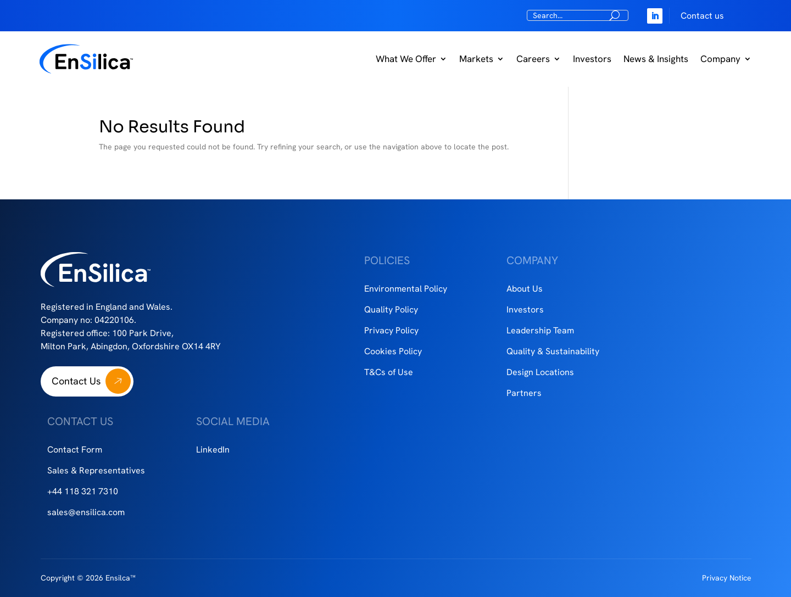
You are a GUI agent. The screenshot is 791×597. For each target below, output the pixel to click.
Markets (476, 59)
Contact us (702, 15)
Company (720, 59)
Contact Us (76, 381)
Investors (592, 59)
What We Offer (406, 59)
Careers (533, 59)
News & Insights (655, 59)
